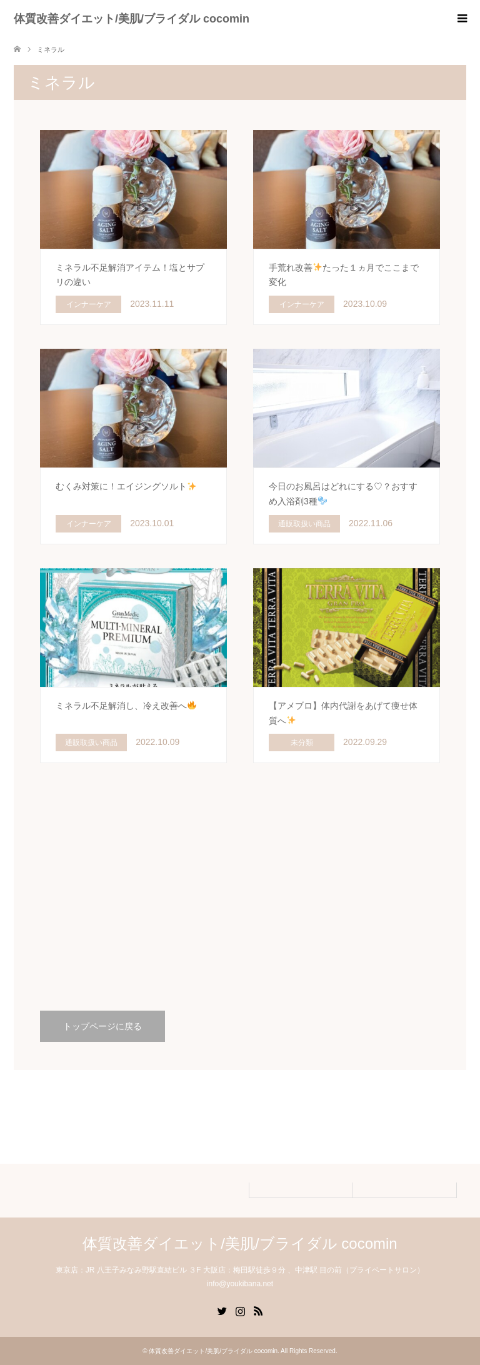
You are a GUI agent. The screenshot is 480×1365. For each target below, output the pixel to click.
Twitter (222, 1310)
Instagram (240, 1310)
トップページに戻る (102, 1026)
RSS (258, 1310)
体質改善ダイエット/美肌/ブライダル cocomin (131, 18)
